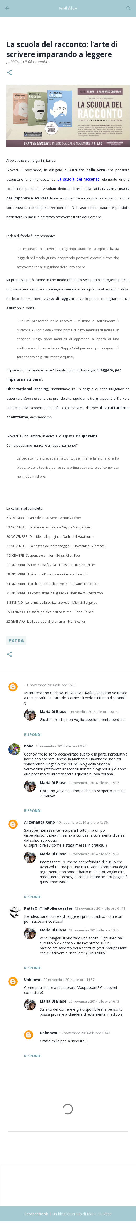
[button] (9, 73)
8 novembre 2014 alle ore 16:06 (51, 685)
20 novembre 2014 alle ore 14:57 (69, 979)
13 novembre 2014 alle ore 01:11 (100, 908)
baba (28, 745)
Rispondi (32, 734)
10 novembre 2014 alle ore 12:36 (82, 822)
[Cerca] (129, 8)
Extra (16, 640)
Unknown (33, 979)
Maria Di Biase (53, 711)
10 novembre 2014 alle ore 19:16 (94, 782)
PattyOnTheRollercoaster (48, 908)
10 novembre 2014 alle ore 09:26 (61, 746)
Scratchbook (68, 8)
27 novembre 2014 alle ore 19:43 (84, 1033)
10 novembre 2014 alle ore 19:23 (94, 854)
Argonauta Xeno (39, 822)
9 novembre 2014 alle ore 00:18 (93, 711)
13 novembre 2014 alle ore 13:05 (94, 930)
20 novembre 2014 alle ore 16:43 (94, 1001)
